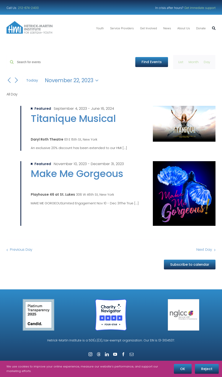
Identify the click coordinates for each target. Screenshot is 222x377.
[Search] (213, 28)
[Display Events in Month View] (194, 62)
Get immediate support (199, 8)
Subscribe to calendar (189, 264)
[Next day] (16, 80)
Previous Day (21, 249)
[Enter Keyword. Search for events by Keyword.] (73, 62)
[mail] (132, 354)
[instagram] (90, 354)
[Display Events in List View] (180, 62)
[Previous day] (9, 80)
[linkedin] (107, 354)
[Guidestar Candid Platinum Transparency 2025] (38, 300)
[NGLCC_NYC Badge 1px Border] (183, 300)
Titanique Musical (73, 118)
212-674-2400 (29, 8)
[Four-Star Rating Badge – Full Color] (111, 300)
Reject (206, 368)
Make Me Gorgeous (77, 173)
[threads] (99, 354)
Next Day (204, 249)
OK (182, 368)
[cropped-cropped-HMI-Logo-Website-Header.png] (29, 22)
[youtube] (115, 354)
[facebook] (123, 354)
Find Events (152, 61)
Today (32, 80)
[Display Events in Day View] (207, 62)
